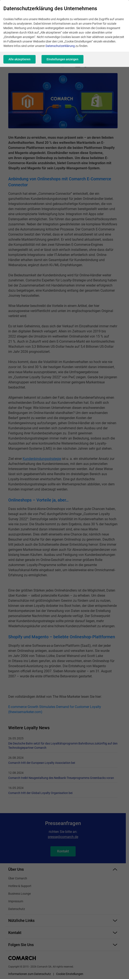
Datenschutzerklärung (60, 46)
